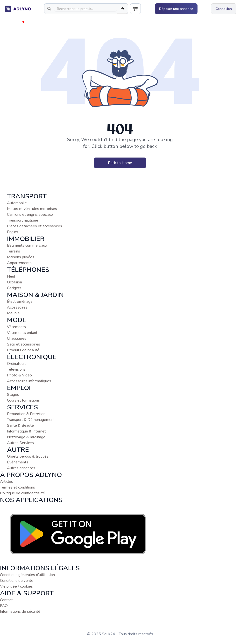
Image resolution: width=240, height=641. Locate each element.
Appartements (19, 263)
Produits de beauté (23, 350)
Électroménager (20, 301)
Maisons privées (20, 257)
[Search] (85, 8)
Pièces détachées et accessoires (34, 226)
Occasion (14, 282)
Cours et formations (23, 400)
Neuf (11, 276)
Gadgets (14, 288)
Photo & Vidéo (19, 375)
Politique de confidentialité (22, 493)
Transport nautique (22, 220)
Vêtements (16, 327)
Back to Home (120, 163)
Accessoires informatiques (29, 381)
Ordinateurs (17, 363)
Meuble (13, 313)
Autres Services (20, 443)
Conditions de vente (16, 580)
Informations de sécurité (20, 611)
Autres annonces (21, 468)
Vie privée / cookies (16, 586)
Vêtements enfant (22, 332)
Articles (6, 481)
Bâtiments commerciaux (27, 245)
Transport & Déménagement (31, 419)
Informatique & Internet (26, 431)
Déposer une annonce (176, 9)
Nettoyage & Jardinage (26, 437)
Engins (12, 232)
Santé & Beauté (20, 425)
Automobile (17, 203)
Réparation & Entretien (26, 414)
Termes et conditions (17, 487)
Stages (13, 394)
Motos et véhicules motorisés (32, 208)
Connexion (224, 9)
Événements (17, 462)
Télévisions (16, 369)
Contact (6, 600)
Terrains (13, 251)
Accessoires (17, 307)
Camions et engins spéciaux (30, 214)
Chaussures (16, 338)
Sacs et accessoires (23, 344)
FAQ (4, 605)
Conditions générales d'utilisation (27, 574)
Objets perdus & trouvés (28, 456)
